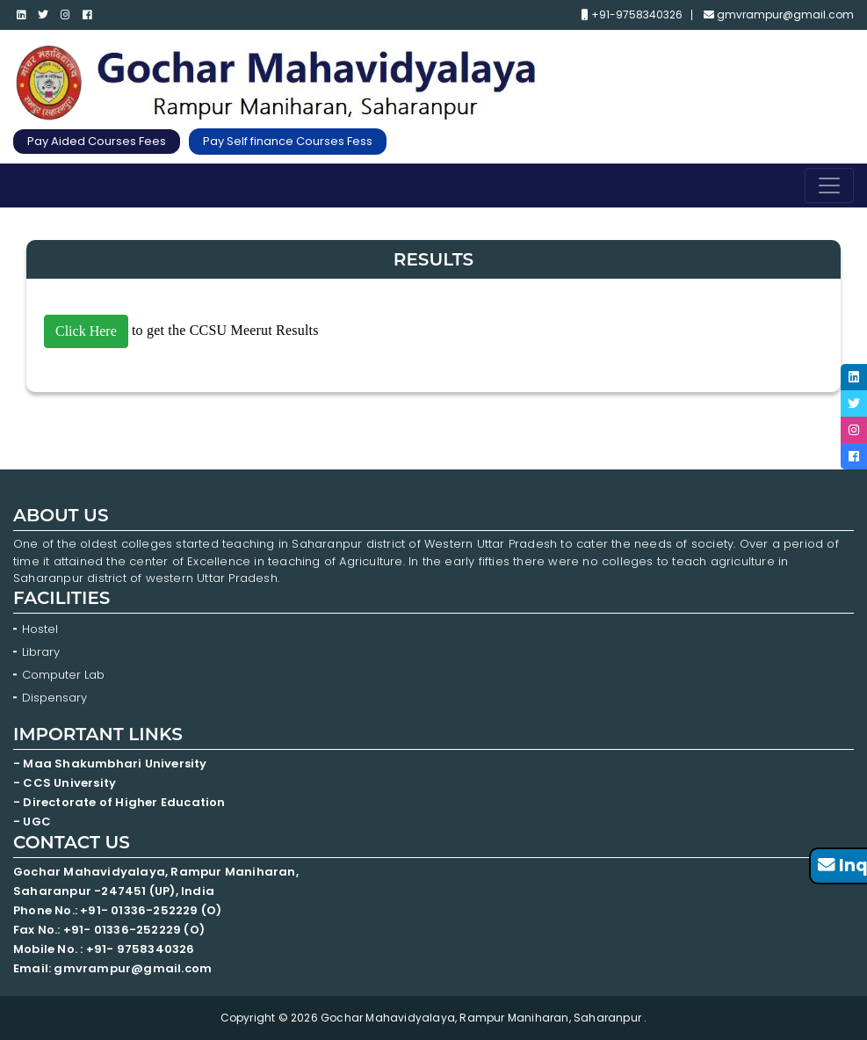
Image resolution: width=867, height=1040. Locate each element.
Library (41, 652)
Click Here (86, 331)
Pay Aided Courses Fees (96, 141)
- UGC (32, 821)
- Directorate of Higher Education (120, 802)
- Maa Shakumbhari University (111, 763)
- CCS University (64, 783)
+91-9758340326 (632, 15)
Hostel (40, 629)
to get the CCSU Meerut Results (181, 330)
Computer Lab (65, 674)
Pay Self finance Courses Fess (287, 141)
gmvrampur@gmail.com (779, 15)
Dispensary (54, 697)
